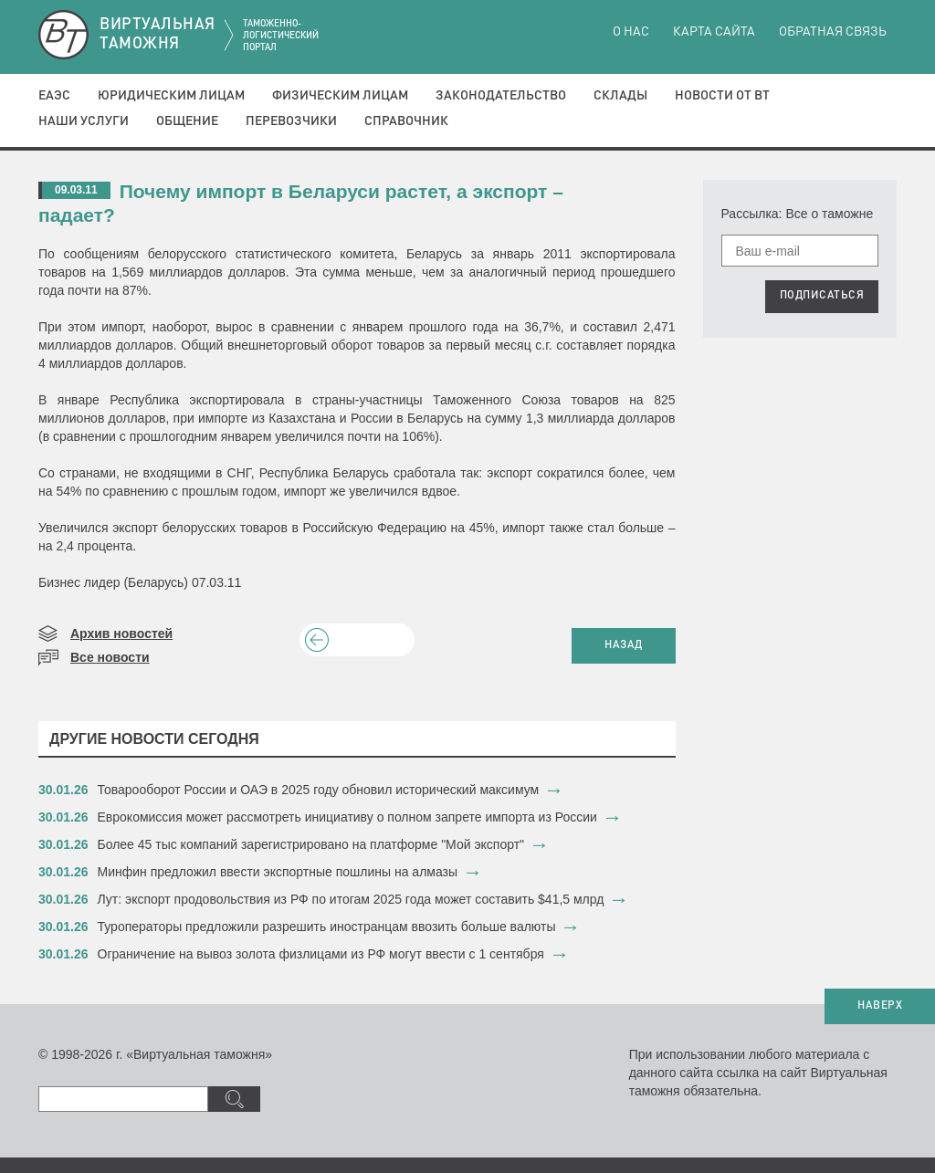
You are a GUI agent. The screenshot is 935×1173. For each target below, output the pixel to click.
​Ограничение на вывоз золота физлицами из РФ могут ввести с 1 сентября (321, 954)
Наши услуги (83, 121)
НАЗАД (623, 645)
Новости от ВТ (722, 95)
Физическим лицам (340, 95)
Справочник (406, 121)
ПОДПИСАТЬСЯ (822, 295)
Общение (187, 121)
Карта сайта (714, 32)
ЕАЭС (54, 95)
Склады (620, 95)
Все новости (110, 657)
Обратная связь (833, 32)
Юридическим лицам (171, 95)
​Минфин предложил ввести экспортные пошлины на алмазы (278, 871)
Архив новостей (121, 633)
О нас (631, 32)
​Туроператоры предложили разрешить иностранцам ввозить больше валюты (327, 926)
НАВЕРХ (879, 1005)
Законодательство (501, 95)
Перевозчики (291, 121)
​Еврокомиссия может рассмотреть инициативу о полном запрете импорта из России (347, 817)
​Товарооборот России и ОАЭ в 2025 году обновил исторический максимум (319, 789)
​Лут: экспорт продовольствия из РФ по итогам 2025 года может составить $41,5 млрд (351, 899)
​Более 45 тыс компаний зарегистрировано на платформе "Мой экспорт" (311, 844)
